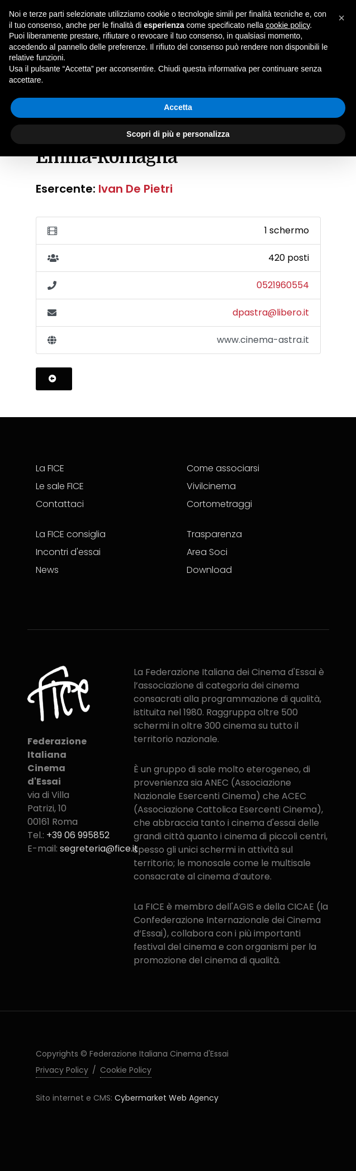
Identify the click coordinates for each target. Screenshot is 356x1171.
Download (209, 569)
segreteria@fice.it (99, 848)
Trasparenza (214, 534)
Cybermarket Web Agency (167, 1097)
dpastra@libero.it (270, 312)
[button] (341, 18)
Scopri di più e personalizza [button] (177, 134)
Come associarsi (223, 468)
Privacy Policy (62, 1070)
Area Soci (207, 552)
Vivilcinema (211, 486)
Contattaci (60, 504)
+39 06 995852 (78, 835)
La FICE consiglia (71, 534)
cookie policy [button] (287, 25)
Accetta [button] (178, 107)
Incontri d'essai (68, 552)
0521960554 (283, 285)
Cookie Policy (125, 1070)
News (47, 569)
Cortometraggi (219, 504)
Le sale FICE (60, 486)
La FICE (50, 468)
